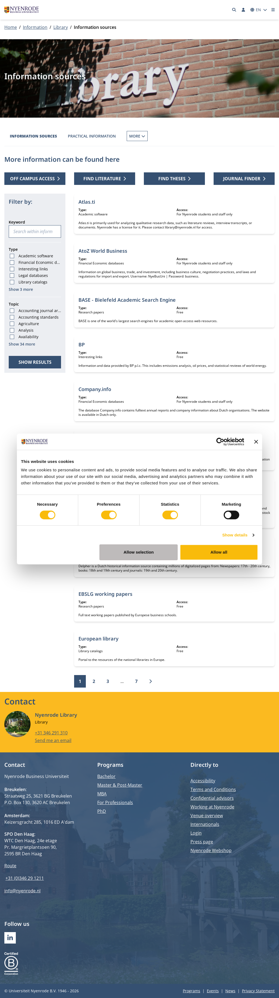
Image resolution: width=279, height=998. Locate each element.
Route (10, 866)
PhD (101, 811)
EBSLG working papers (105, 594)
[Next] (150, 681)
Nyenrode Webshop (211, 850)
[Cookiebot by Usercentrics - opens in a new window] (220, 442)
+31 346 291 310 (51, 733)
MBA (102, 794)
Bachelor (106, 776)
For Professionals (115, 802)
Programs (191, 990)
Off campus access (35, 179)
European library (98, 638)
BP (81, 344)
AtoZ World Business (102, 251)
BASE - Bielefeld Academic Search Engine (127, 300)
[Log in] (243, 10)
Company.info (94, 389)
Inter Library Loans (196, 136)
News (230, 990)
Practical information (92, 136)
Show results (35, 362)
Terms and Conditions (213, 789)
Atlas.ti (86, 202)
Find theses (174, 179)
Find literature (104, 179)
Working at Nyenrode (212, 807)
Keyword (17, 222)
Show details (235, 535)
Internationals (204, 824)
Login (196, 833)
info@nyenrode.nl (22, 891)
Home (10, 27)
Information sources (33, 136)
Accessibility (202, 781)
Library (60, 27)
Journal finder (244, 179)
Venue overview (206, 816)
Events (213, 990)
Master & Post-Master (119, 785)
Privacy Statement (258, 990)
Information (35, 27)
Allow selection (139, 552)
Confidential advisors (212, 798)
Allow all (219, 552)
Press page (201, 842)
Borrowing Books (146, 136)
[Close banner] (256, 442)
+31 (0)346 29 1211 (24, 878)
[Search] (234, 10)
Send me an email (53, 740)
